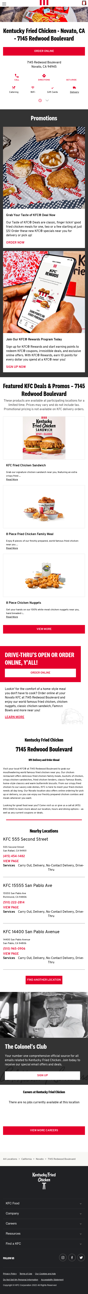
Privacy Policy (10, 1274)
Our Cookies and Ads (45, 1274)
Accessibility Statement (52, 1280)
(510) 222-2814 (14, 902)
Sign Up (42, 1075)
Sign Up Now (16, 367)
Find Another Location (44, 980)
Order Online (44, 51)
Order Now (15, 242)
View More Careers (44, 1130)
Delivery (74, 92)
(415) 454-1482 (14, 856)
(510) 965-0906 (14, 948)
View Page (11, 861)
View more (44, 629)
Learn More (14, 717)
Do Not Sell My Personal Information (20, 1280)
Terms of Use (26, 1274)
